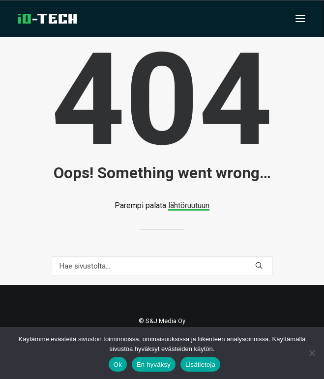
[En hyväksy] (312, 353)
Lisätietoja (200, 364)
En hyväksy (154, 364)
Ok (118, 364)
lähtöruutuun (188, 205)
